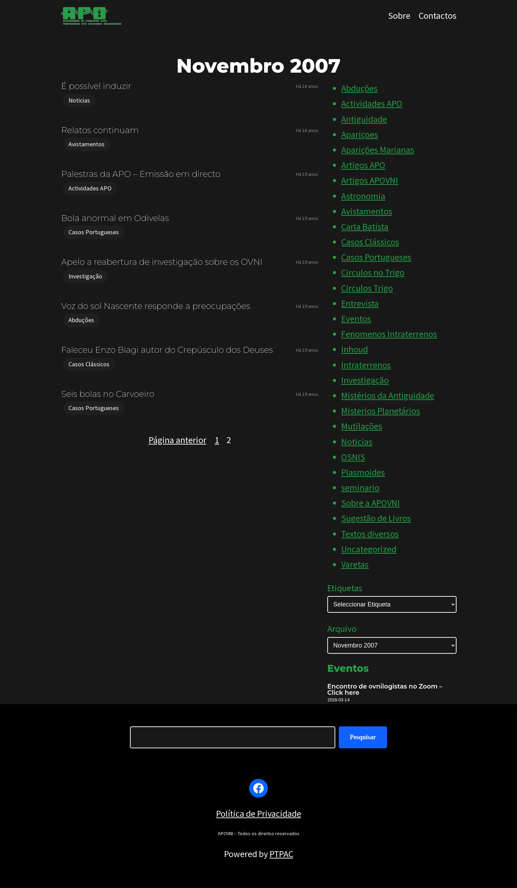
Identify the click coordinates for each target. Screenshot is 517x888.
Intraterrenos (366, 364)
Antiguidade (364, 119)
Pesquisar (363, 737)
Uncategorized (368, 549)
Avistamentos (86, 144)
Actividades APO (90, 188)
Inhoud (354, 349)
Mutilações (361, 426)
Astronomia (363, 196)
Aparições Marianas (377, 149)
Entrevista (360, 303)
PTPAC (281, 854)
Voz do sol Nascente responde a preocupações (155, 306)
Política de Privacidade (258, 813)
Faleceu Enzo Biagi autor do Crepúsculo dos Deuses (167, 350)
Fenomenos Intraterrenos (389, 334)
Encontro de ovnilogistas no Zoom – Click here (384, 689)
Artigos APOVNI (369, 180)
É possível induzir (96, 86)
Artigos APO (363, 165)
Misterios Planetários (380, 410)
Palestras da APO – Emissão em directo (141, 174)
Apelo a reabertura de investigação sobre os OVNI (161, 262)
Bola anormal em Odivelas (115, 218)
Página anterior (177, 440)
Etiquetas (344, 588)
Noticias (79, 100)
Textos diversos (370, 533)
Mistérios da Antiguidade (387, 395)
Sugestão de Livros (376, 518)
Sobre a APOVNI (370, 502)
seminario (360, 487)
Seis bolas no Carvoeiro (107, 394)
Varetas (355, 564)
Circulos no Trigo (372, 272)
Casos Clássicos (88, 364)
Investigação (85, 276)
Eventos (356, 318)
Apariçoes (359, 134)
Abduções (81, 320)
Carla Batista (364, 226)
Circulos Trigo (367, 288)
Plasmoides (363, 472)
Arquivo (341, 628)
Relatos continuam (100, 130)
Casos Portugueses (93, 232)
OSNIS (353, 457)
